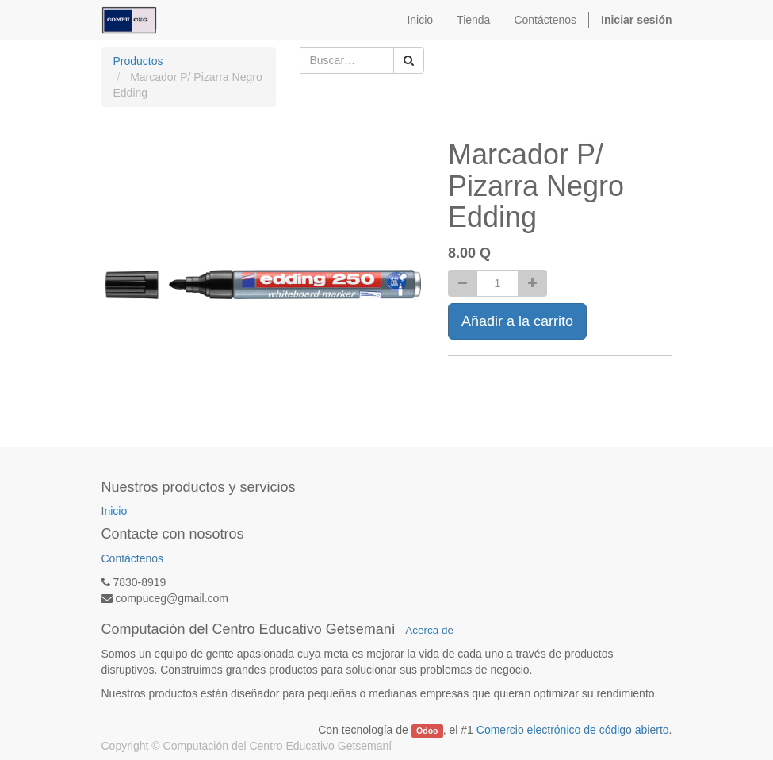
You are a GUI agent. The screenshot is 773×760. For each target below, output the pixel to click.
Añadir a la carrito (517, 321)
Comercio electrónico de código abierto (572, 730)
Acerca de (429, 630)
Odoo (427, 730)
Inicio (114, 511)
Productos (138, 61)
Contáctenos (132, 558)
